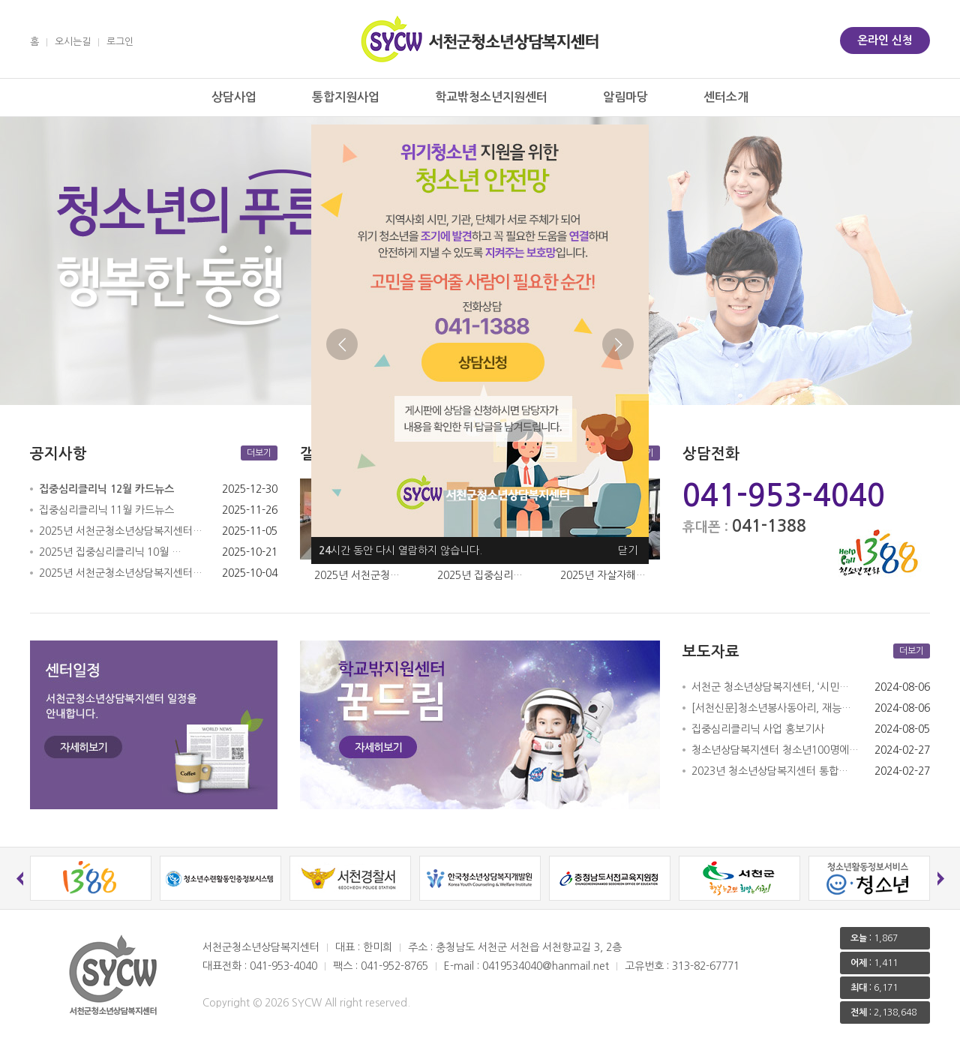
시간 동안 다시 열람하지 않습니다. (400, 550)
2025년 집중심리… (480, 575)
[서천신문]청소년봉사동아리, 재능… (771, 708)
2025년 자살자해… (603, 575)
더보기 (259, 453)
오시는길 (73, 41)
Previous (342, 344)
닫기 (628, 550)
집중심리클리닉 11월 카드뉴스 (106, 510)
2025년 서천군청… (357, 575)
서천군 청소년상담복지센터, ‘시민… (770, 687)
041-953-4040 (783, 496)
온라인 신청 (885, 40)
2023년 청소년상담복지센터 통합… (770, 771)
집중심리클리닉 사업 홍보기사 (758, 729)
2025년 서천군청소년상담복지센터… (120, 531)
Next (618, 344)
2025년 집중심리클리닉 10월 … (110, 552)
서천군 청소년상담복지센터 (480, 39)
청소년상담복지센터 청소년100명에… (775, 750)
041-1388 (769, 526)
